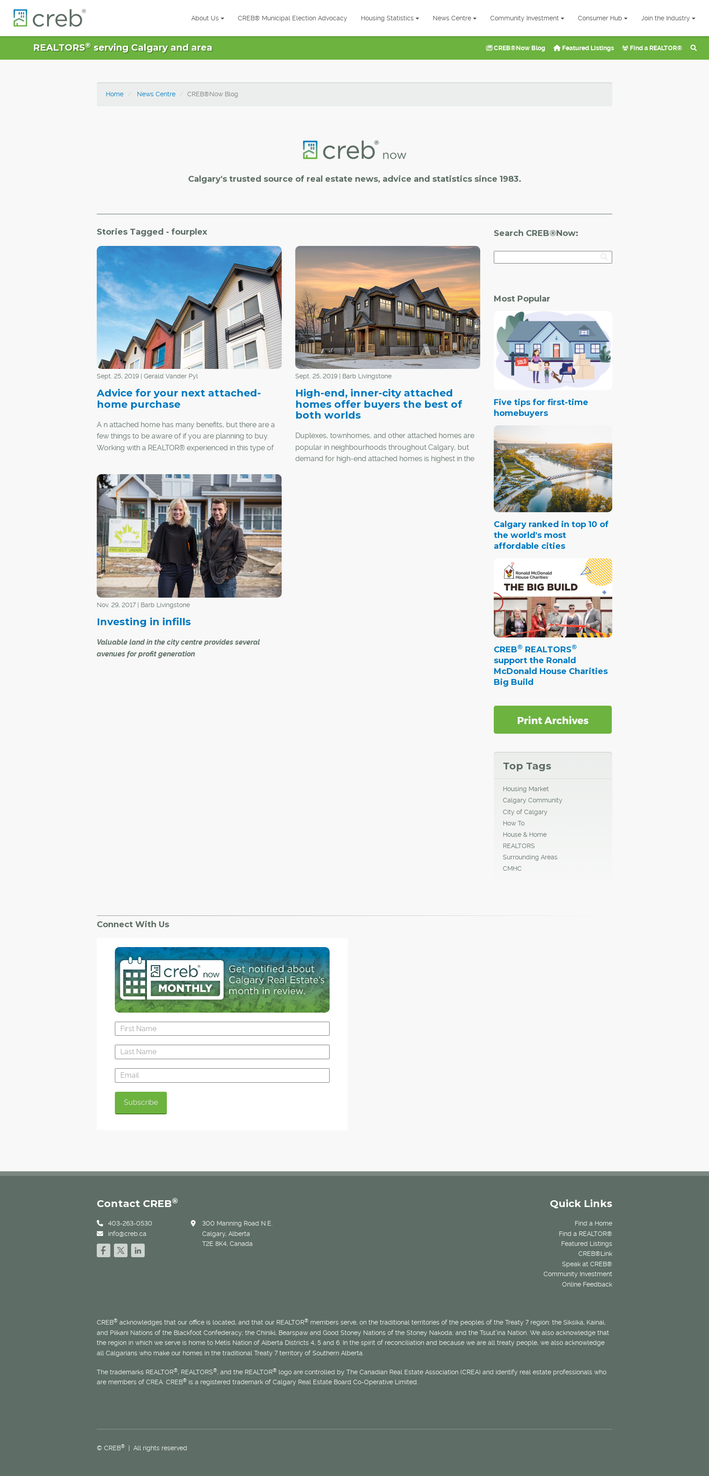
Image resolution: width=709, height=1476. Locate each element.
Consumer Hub (603, 18)
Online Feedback (587, 1284)
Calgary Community (532, 800)
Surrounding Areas (530, 857)
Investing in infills (144, 622)
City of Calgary (525, 812)
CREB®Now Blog (515, 48)
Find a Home (593, 1223)
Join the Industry (668, 18)
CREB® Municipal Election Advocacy (292, 18)
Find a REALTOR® (652, 48)
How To (514, 823)
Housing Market (526, 788)
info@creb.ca (127, 1233)
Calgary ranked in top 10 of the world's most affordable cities (551, 535)
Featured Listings (583, 48)
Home (114, 94)
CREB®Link (595, 1253)
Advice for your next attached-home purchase (179, 398)
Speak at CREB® (587, 1264)
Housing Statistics (390, 18)
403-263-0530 (130, 1223)
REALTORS (519, 845)
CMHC (512, 868)
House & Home (525, 834)
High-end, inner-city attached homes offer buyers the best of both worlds (378, 404)
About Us (207, 18)
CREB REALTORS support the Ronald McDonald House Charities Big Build (551, 666)
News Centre (455, 18)
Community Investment (527, 18)
